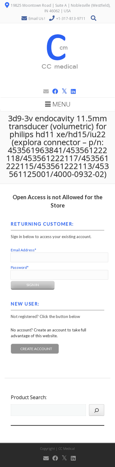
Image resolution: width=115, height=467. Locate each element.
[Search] (96, 410)
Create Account (36, 348)
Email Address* (23, 250)
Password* (20, 267)
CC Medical (67, 448)
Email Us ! (37, 18)
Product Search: (29, 397)
